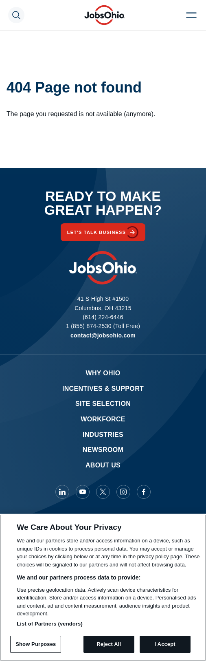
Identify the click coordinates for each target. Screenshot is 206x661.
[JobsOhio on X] (103, 492)
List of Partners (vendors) (50, 624)
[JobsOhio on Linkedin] (62, 492)
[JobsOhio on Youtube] (83, 492)
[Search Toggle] (16, 15)
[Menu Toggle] (191, 15)
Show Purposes (35, 644)
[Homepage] (104, 15)
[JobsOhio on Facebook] (144, 492)
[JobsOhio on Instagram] (123, 492)
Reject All (108, 644)
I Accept (165, 644)
